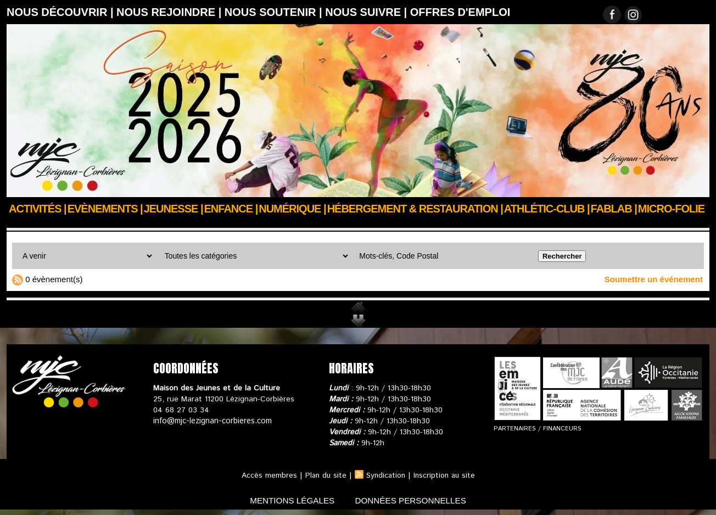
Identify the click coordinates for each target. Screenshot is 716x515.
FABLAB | (614, 209)
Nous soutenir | (275, 12)
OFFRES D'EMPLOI (460, 12)
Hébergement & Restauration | (415, 209)
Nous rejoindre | (170, 12)
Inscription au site (446, 475)
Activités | (37, 209)
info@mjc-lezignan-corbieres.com (211, 421)
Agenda (55, 223)
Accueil (19, 223)
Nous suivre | (367, 12)
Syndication (385, 475)
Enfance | (231, 209)
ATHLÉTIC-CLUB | (547, 209)
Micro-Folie (671, 209)
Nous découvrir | (61, 12)
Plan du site (324, 475)
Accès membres (266, 475)
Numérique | (292, 209)
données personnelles (414, 500)
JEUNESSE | (173, 209)
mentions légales (288, 500)
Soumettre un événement (654, 279)
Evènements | (105, 209)
